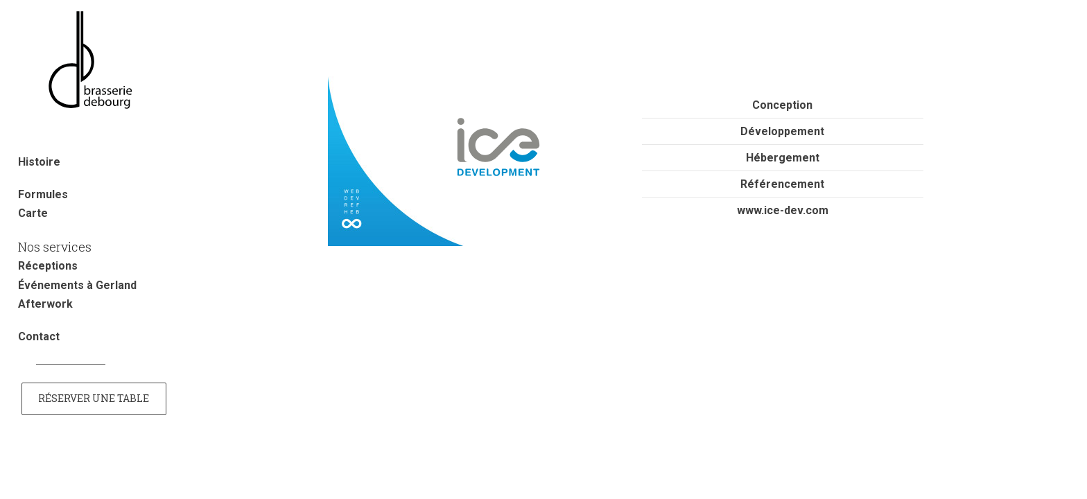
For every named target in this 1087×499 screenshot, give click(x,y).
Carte (33, 213)
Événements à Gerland (77, 285)
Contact (39, 336)
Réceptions (48, 265)
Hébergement (782, 157)
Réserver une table (93, 398)
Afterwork (45, 303)
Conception (782, 105)
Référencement (782, 184)
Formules (43, 194)
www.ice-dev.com (782, 210)
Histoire (39, 161)
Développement (782, 131)
